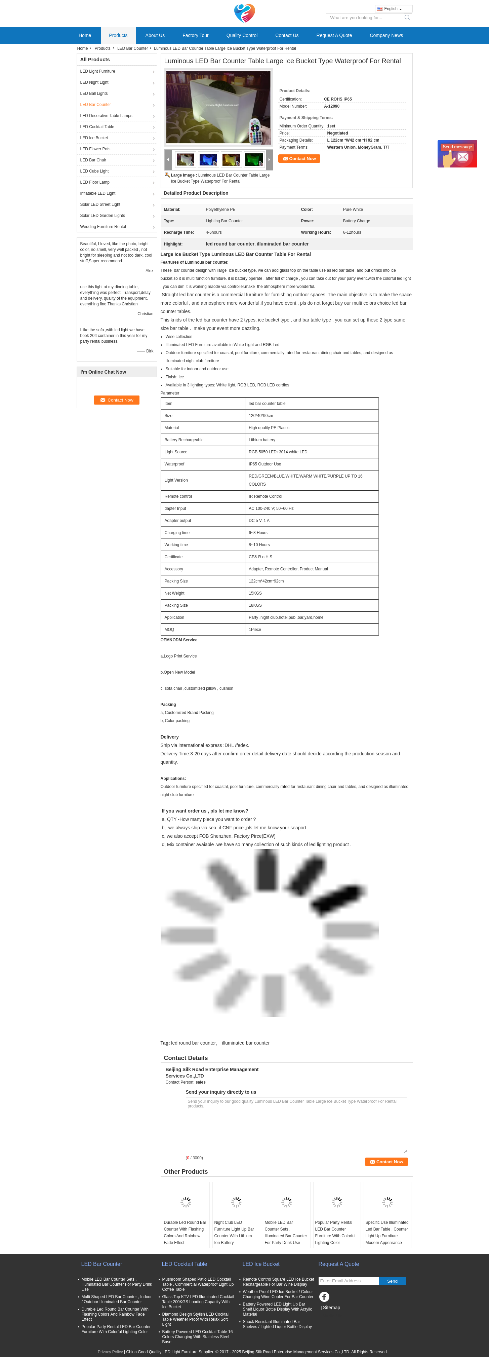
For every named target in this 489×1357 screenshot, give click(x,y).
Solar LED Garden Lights (102, 215)
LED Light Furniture (97, 71)
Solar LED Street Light (100, 204)
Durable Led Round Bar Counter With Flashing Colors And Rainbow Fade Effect (185, 1232)
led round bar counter (193, 1043)
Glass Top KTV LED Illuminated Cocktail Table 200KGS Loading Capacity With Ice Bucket (198, 1301)
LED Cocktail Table (97, 126)
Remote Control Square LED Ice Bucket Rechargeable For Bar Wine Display (278, 1282)
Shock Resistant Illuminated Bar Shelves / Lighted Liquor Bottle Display (277, 1324)
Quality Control (242, 35)
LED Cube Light (94, 171)
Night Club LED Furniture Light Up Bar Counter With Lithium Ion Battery (234, 1232)
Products (118, 35)
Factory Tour (195, 35)
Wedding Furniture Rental (103, 226)
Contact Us (286, 35)
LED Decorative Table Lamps (106, 115)
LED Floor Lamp (95, 182)
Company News (386, 35)
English (393, 8)
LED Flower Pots (95, 149)
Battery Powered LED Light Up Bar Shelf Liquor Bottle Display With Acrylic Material (277, 1309)
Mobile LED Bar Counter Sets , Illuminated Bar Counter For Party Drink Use (286, 1232)
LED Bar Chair (93, 160)
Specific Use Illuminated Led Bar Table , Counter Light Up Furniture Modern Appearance (387, 1232)
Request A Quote (334, 35)
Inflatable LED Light (98, 193)
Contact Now (302, 158)
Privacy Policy (110, 1352)
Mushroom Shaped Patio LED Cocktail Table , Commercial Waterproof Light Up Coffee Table (198, 1284)
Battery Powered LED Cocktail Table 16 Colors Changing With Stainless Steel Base (197, 1336)
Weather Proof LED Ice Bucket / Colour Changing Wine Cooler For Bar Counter (278, 1294)
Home (85, 35)
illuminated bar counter (246, 1043)
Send (392, 1281)
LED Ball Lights (94, 93)
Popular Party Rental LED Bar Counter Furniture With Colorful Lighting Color (335, 1232)
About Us (155, 35)
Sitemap (331, 1307)
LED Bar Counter (132, 48)
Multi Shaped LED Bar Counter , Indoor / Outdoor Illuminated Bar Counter (117, 1299)
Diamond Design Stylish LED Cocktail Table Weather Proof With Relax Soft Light (196, 1319)
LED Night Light (94, 82)
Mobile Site (330, 1316)
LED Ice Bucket (94, 138)
